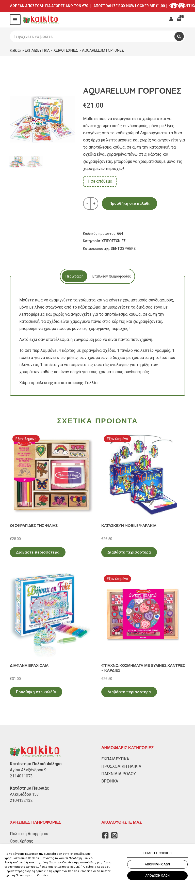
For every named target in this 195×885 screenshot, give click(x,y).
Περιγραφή (73, 276)
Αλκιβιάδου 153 (24, 794)
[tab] (73, 276)
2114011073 (21, 776)
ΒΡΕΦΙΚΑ (109, 781)
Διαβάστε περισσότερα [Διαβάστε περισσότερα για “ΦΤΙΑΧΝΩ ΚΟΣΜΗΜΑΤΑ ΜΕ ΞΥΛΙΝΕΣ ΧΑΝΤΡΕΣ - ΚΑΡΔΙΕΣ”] (129, 692)
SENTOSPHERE (123, 248)
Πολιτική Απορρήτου (29, 833)
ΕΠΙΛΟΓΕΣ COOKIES (157, 853)
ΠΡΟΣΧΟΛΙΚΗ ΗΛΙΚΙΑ (121, 766)
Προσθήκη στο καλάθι (129, 203)
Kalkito (15, 50)
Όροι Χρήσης (21, 841)
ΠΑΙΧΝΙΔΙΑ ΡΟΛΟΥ (118, 773)
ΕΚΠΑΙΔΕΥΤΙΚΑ (37, 50)
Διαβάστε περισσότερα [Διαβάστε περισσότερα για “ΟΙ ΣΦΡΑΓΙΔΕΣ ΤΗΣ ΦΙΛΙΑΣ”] (37, 552)
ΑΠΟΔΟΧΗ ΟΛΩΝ (157, 875)
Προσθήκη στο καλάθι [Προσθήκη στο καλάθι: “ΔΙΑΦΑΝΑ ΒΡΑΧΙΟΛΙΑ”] (36, 692)
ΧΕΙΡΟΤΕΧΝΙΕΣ (66, 50)
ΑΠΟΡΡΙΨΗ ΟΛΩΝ (157, 864)
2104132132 (21, 800)
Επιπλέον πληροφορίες (111, 276)
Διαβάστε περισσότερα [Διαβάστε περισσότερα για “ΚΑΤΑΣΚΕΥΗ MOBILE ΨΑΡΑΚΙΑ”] (129, 552)
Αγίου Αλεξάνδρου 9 (28, 769)
